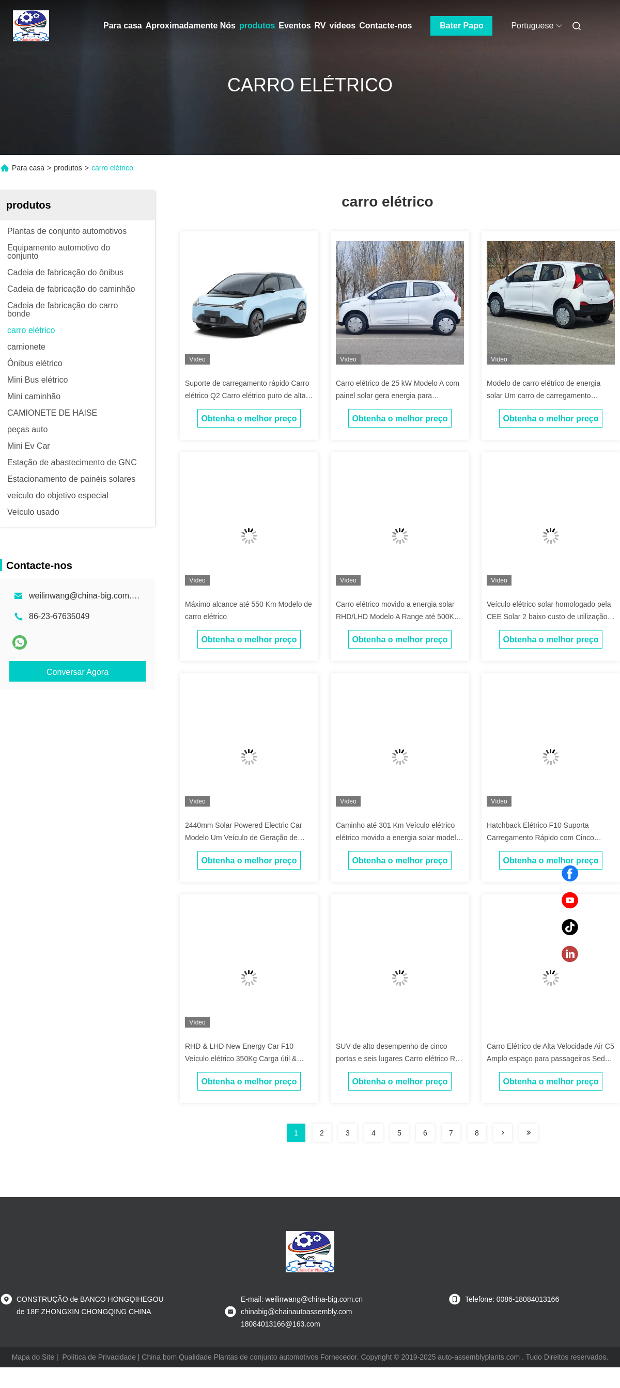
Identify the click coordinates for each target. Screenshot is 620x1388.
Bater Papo (461, 25)
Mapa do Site (33, 1357)
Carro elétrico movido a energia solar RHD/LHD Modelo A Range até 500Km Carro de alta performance (398, 616)
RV (320, 25)
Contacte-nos (385, 25)
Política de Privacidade (99, 1357)
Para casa (122, 25)
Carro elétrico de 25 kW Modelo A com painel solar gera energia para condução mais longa (397, 395)
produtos (257, 25)
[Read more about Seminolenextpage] (502, 1133)
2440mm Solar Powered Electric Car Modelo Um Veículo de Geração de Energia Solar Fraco (243, 837)
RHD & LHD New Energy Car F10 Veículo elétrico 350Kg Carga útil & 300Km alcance (241, 1058)
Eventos (294, 25)
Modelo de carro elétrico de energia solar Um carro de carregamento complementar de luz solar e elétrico (545, 395)
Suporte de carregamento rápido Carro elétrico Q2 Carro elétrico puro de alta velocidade (247, 395)
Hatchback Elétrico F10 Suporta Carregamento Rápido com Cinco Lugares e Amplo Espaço (540, 837)
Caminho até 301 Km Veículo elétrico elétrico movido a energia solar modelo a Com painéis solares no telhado (398, 837)
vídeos (343, 25)
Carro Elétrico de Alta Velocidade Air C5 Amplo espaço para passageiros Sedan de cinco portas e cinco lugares (550, 1058)
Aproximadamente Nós (191, 25)
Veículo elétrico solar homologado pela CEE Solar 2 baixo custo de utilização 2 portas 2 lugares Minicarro (550, 616)
